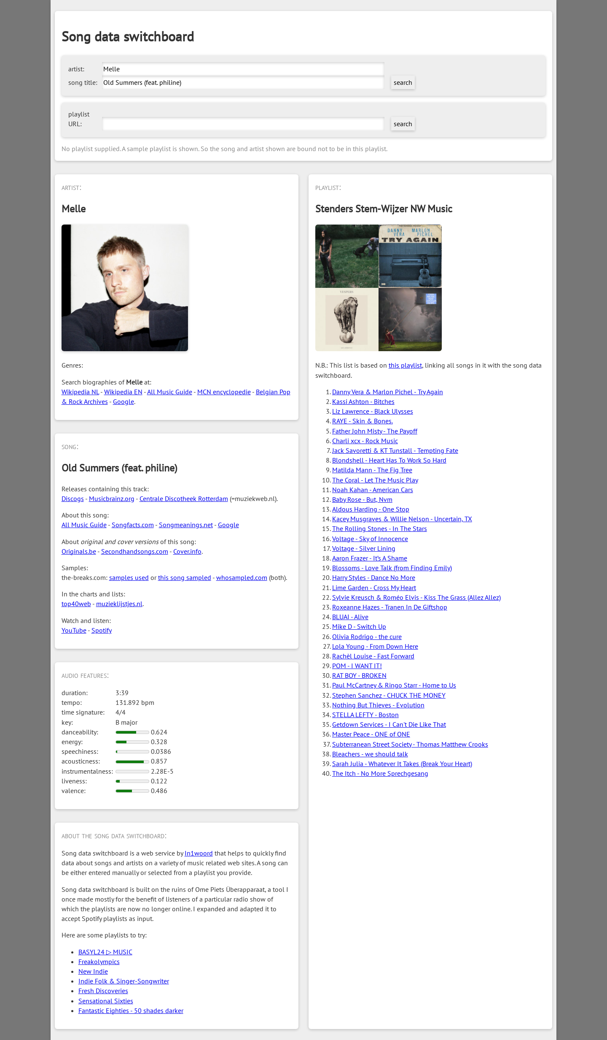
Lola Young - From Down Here (375, 646)
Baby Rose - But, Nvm (362, 499)
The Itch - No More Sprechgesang (380, 773)
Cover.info (187, 551)
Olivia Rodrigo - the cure (367, 636)
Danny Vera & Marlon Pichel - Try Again (387, 391)
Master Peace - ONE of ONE (371, 734)
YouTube (74, 630)
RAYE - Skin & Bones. (362, 421)
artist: (76, 69)
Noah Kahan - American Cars (372, 489)
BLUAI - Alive (350, 616)
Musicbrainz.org (111, 498)
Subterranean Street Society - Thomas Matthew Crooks (410, 744)
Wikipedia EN (123, 391)
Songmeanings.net (186, 524)
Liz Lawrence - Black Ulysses (372, 411)
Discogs (73, 498)
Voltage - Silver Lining (363, 548)
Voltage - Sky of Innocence (370, 538)
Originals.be (79, 551)
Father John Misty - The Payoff (374, 431)
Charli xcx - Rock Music (365, 440)
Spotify (101, 630)
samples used (129, 577)
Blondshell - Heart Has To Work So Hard (389, 460)
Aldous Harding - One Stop (370, 509)
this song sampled (184, 577)
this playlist (405, 365)
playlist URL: (78, 119)
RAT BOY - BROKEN (359, 675)
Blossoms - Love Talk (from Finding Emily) (392, 567)
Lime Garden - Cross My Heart (374, 587)
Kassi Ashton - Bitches (363, 401)
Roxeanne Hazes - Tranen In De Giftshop (389, 607)
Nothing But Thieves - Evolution (378, 705)
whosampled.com (241, 577)
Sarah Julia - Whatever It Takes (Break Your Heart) (402, 763)
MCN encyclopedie (224, 391)
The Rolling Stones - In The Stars (379, 528)
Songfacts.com (133, 524)
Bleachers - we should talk (370, 754)
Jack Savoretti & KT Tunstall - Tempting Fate (395, 450)
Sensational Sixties (105, 1001)
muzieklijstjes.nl (119, 603)
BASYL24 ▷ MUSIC (105, 952)
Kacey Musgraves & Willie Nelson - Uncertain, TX (402, 519)
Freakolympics (99, 961)
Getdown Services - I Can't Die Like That (389, 724)
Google (123, 401)
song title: (82, 82)
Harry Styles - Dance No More (373, 577)
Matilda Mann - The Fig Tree (372, 470)
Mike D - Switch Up (359, 626)
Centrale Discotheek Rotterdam (184, 498)
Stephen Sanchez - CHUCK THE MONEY (389, 695)
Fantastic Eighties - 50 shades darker (130, 1010)
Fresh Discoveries (103, 990)
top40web (76, 603)
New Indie (93, 971)
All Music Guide (169, 391)
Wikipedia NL (80, 391)
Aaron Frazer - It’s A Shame (369, 558)
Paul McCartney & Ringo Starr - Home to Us (394, 685)
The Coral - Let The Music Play (375, 480)
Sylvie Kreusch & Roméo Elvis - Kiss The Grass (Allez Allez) (416, 597)
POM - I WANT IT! (357, 665)
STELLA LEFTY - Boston (365, 714)
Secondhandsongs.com (134, 551)
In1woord (199, 853)
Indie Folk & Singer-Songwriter (123, 981)
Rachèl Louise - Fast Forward (373, 656)
